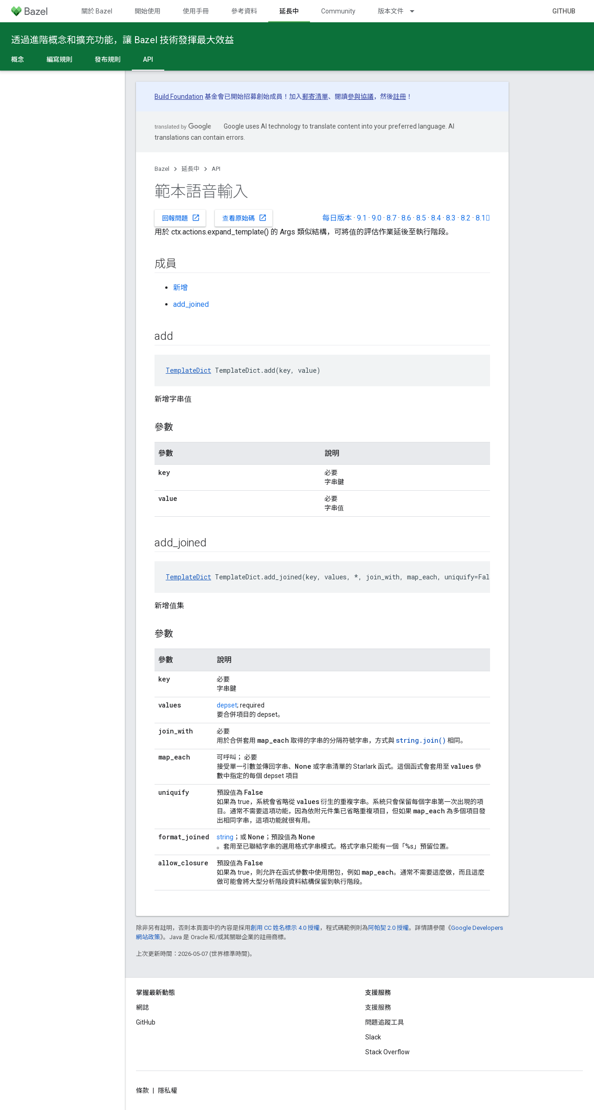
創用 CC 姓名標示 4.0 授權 (285, 927)
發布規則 (108, 59)
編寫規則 (59, 59)
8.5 (421, 218)
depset (227, 705)
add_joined (191, 304)
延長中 (190, 168)
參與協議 (361, 96)
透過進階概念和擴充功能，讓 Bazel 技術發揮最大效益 (122, 39)
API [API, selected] (148, 59)
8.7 (391, 218)
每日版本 (337, 218)
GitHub (563, 11)
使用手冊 (196, 11)
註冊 (399, 96)
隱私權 (167, 1090)
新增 (180, 287)
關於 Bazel (96, 11)
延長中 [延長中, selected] (289, 11)
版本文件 (391, 11)
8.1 (483, 218)
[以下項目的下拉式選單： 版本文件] (416, 11)
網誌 (142, 1007)
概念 (17, 59)
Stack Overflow (387, 1052)
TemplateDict (188, 370)
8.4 (436, 218)
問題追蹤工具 (384, 1022)
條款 (142, 1090)
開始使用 (148, 11)
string (225, 837)
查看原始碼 (244, 218)
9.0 (376, 218)
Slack (373, 1037)
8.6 (406, 218)
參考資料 (244, 11)
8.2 (466, 218)
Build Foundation (179, 96)
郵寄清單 (315, 96)
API (216, 168)
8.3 (451, 218)
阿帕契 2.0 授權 (388, 927)
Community (338, 11)
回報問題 (181, 218)
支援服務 (378, 1007)
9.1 (362, 218)
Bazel (162, 168)
